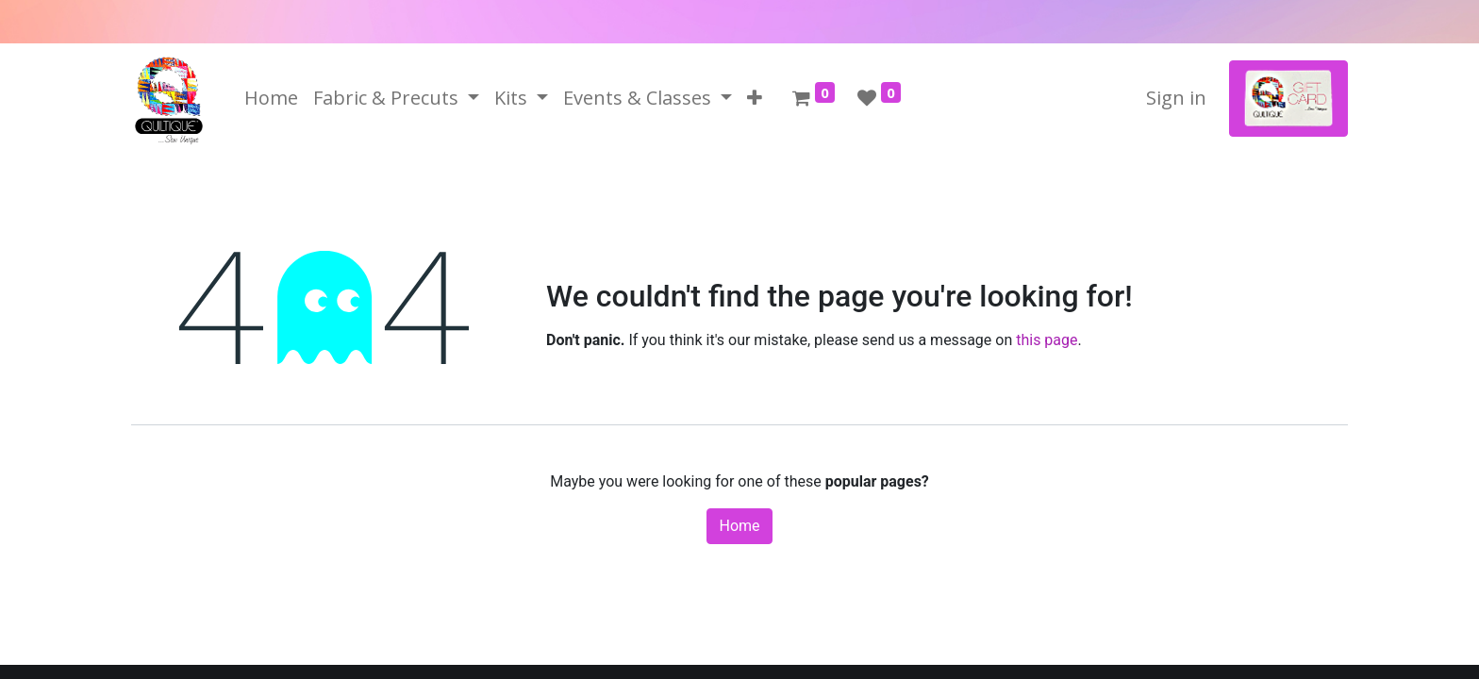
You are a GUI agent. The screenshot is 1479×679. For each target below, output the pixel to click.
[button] (755, 98)
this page (1046, 340)
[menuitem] (271, 98)
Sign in (1176, 97)
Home (739, 526)
